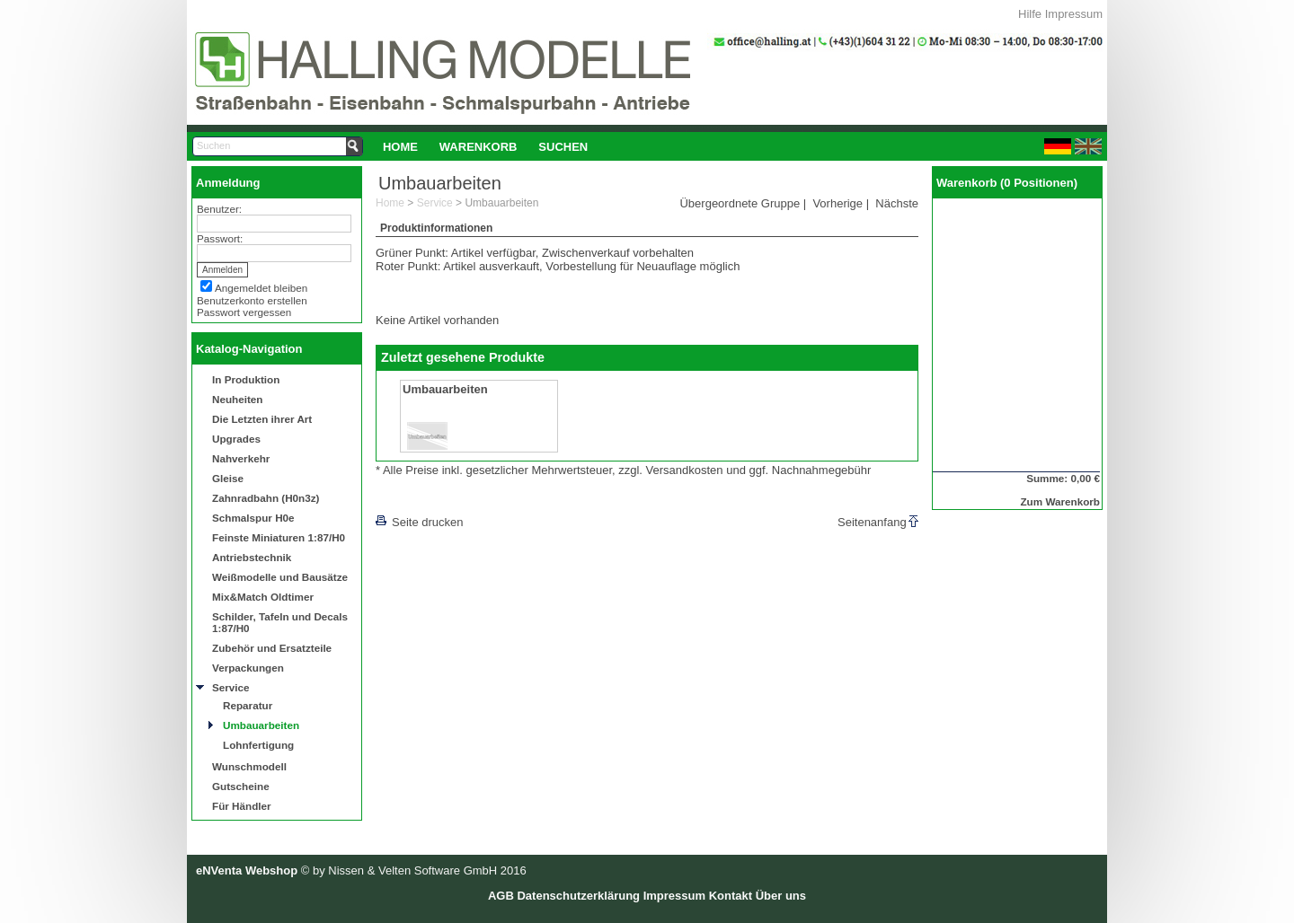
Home (400, 147)
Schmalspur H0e (253, 517)
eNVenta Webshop (246, 870)
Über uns (781, 895)
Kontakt (730, 895)
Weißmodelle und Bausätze (280, 577)
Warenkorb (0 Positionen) (1006, 182)
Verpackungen (248, 667)
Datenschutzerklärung (578, 895)
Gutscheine (241, 786)
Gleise (228, 478)
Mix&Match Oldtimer (263, 596)
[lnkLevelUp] (412, 497)
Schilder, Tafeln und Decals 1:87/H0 (280, 622)
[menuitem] (400, 146)
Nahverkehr (241, 458)
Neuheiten (237, 399)
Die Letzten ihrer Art (262, 419)
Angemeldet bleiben (261, 288)
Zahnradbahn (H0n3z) (265, 498)
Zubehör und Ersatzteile (272, 648)
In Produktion (245, 379)
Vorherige (837, 203)
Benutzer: (219, 209)
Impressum (1074, 14)
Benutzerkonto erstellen (252, 300)
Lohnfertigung (258, 745)
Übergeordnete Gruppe (739, 203)
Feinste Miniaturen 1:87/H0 (278, 537)
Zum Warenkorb (1060, 501)
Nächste (896, 203)
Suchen (563, 147)
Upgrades (236, 438)
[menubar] (485, 146)
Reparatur (247, 705)
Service (231, 687)
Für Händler (241, 806)
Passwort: (220, 238)
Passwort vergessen (244, 312)
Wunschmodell (249, 766)
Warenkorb (478, 147)
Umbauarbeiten (261, 725)
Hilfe (1029, 14)
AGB (501, 895)
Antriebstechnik (251, 557)
